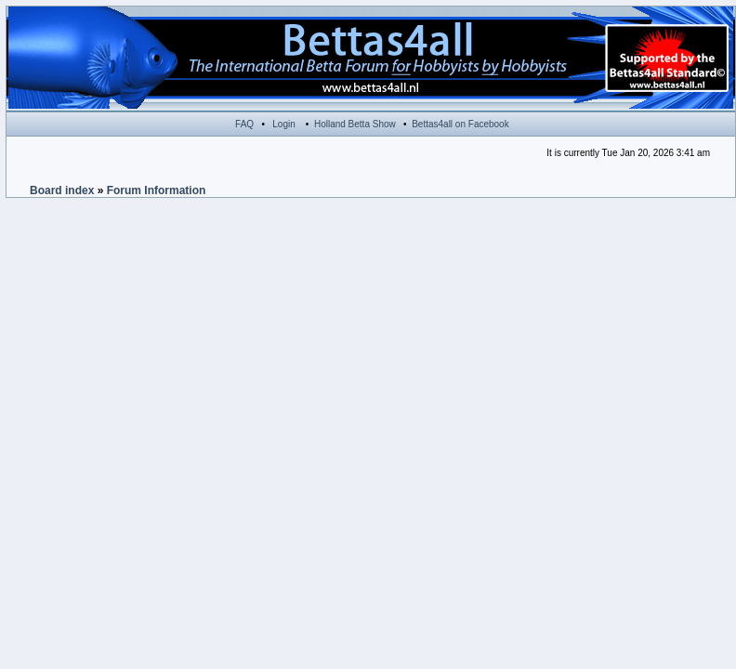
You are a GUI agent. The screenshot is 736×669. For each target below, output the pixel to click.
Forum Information (156, 190)
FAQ (244, 124)
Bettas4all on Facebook (460, 124)
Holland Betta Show (355, 124)
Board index (62, 190)
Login (283, 124)
